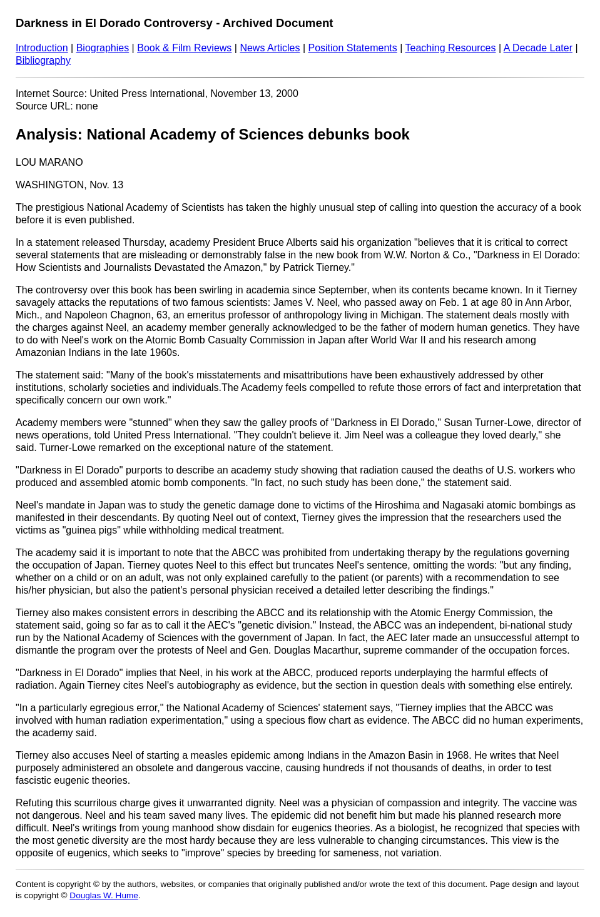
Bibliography (43, 60)
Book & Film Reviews (184, 48)
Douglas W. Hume (103, 895)
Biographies (103, 48)
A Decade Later (538, 48)
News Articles (270, 48)
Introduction (42, 48)
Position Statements (352, 48)
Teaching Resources (450, 48)
